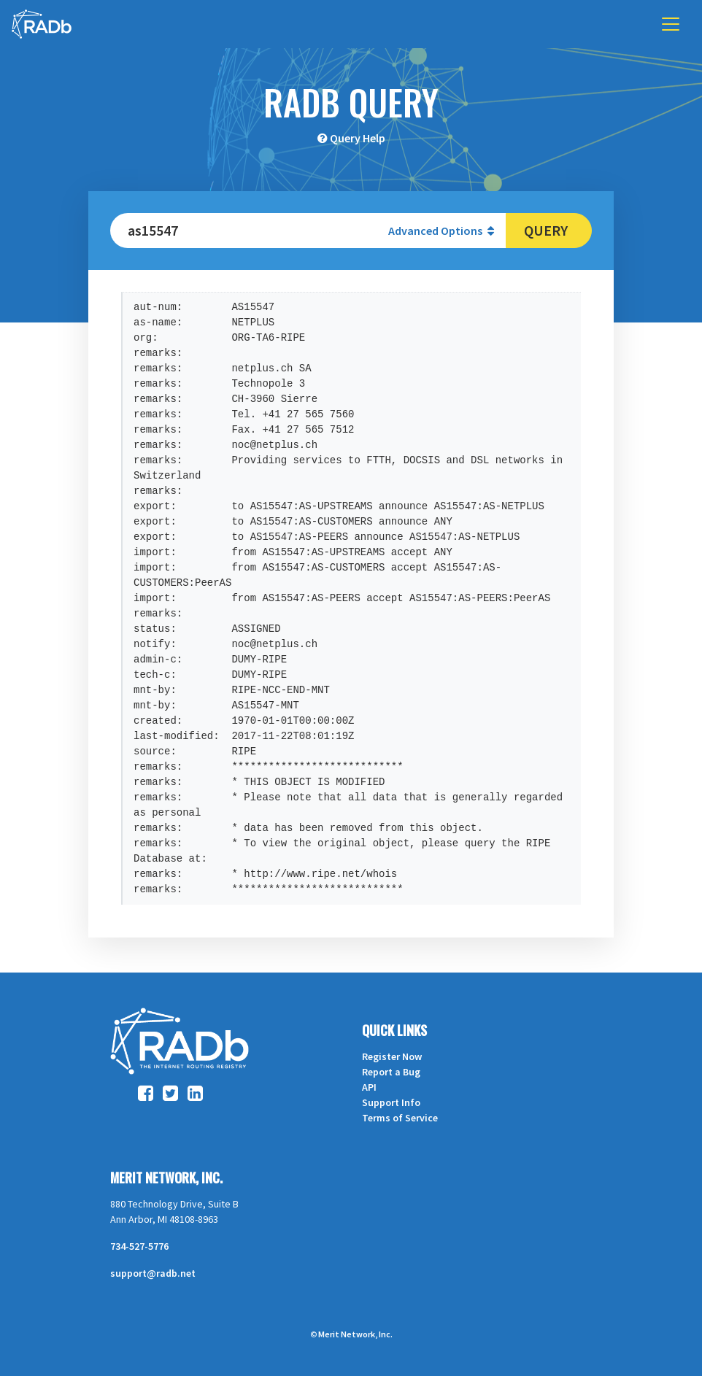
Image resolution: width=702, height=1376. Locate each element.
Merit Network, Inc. (166, 1177)
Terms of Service (400, 1117)
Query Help (357, 138)
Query (546, 230)
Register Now (392, 1056)
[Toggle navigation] (670, 24)
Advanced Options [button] (441, 230)
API (369, 1087)
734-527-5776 (139, 1246)
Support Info (391, 1102)
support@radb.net (153, 1273)
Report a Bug (391, 1071)
